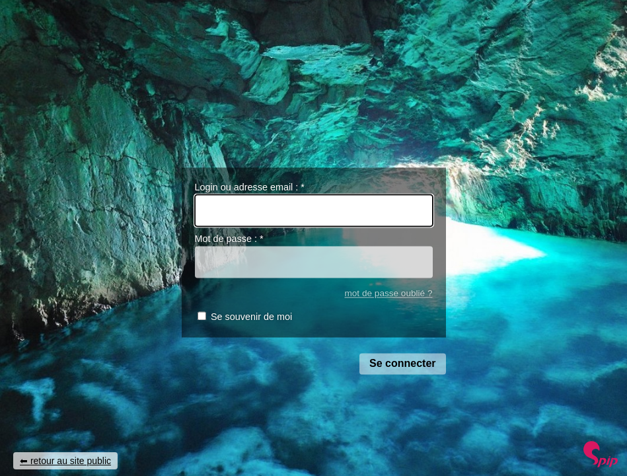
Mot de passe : (229, 239)
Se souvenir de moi (251, 317)
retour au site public (70, 461)
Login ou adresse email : (250, 187)
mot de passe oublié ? (388, 293)
